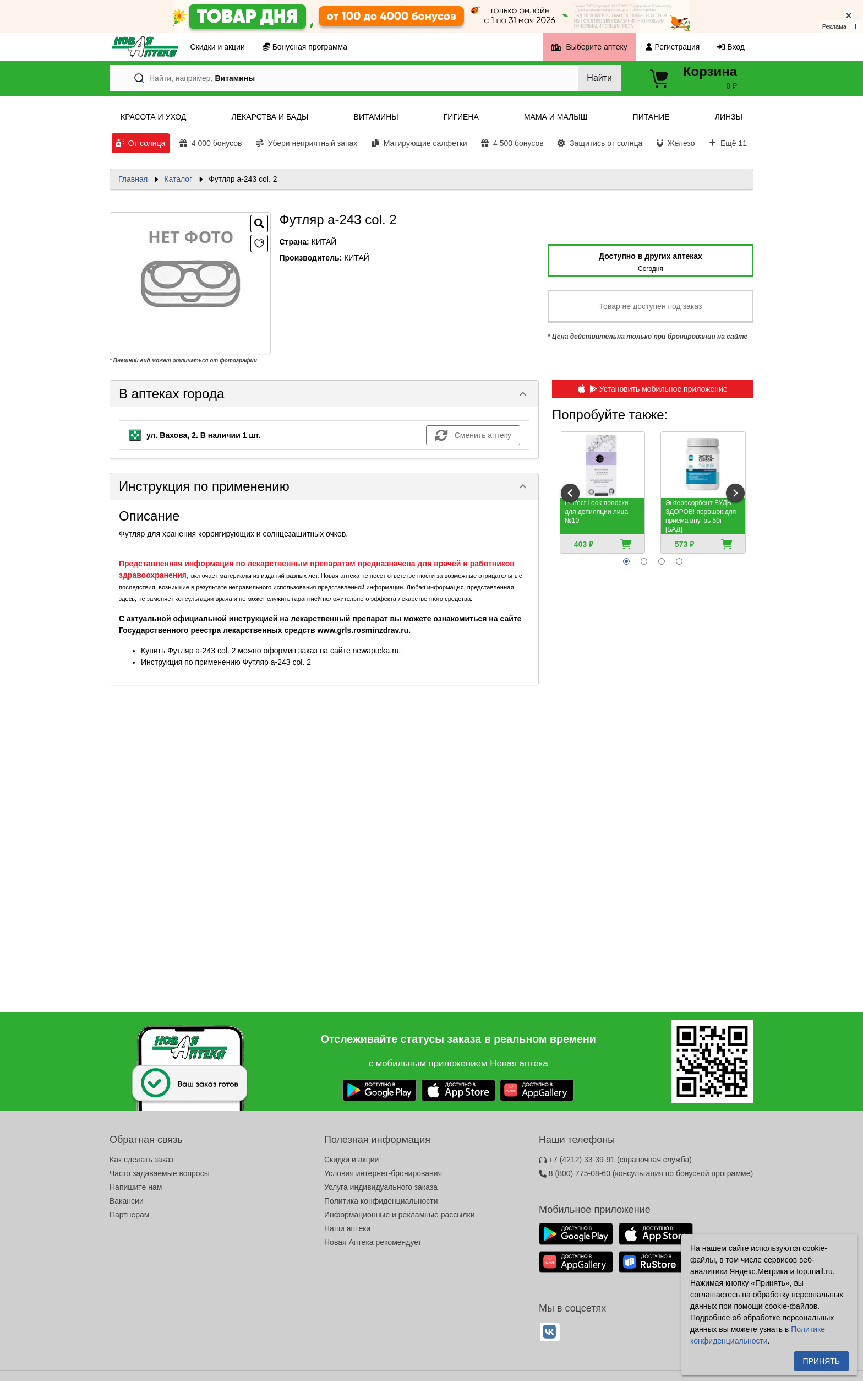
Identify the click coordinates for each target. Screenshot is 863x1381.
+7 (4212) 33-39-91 (615, 1159)
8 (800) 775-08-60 (646, 1173)
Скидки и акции (351, 1159)
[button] (324, 394)
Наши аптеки (347, 1228)
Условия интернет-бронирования (383, 1173)
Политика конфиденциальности (381, 1200)
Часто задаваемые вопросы (160, 1173)
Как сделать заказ (141, 1159)
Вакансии (127, 1200)
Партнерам (129, 1214)
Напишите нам (136, 1187)
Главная (133, 179)
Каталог (178, 179)
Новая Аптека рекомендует (373, 1242)
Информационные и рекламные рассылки (399, 1214)
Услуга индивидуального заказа (381, 1187)
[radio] (626, 561)
